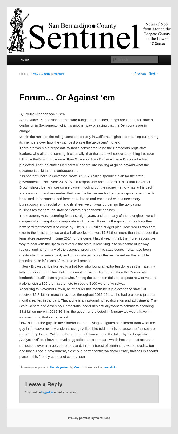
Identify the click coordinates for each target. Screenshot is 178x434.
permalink (109, 367)
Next (154, 73)
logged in (47, 392)
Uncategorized (60, 367)
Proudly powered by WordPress (89, 418)
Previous (138, 73)
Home (25, 59)
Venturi (59, 73)
